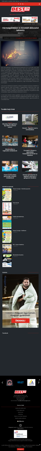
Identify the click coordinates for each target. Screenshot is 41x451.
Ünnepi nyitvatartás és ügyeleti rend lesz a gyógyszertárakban (30, 176)
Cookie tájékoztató (20, 410)
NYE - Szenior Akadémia (18, 244)
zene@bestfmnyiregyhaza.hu (24, 400)
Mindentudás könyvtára (18, 254)
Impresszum (20, 412)
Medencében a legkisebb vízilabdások (10, 150)
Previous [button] (2, 382)
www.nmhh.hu (21, 428)
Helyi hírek (12, 38)
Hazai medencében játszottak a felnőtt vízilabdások (10, 176)
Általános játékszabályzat (20, 418)
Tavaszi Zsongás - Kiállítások (19, 230)
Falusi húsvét (16, 202)
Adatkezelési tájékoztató (20, 408)
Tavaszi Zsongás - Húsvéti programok (21, 188)
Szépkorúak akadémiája (18, 216)
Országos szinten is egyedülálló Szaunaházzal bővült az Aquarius (29, 153)
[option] (9, 382)
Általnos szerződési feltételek (20, 416)
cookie (24, 446)
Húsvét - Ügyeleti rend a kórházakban (30, 128)
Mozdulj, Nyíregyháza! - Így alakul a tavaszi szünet (10, 125)
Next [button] (38, 382)
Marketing (20, 414)
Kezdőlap (6, 38)
